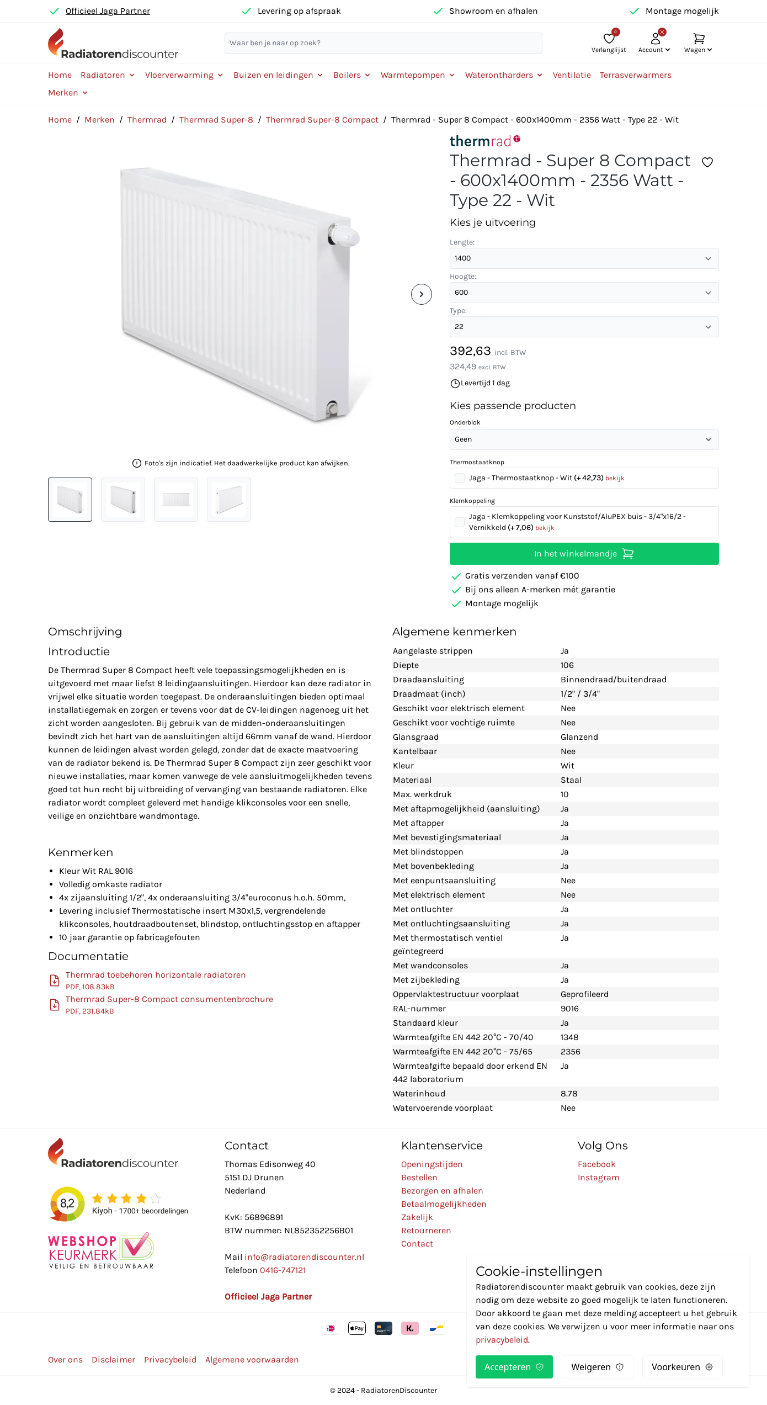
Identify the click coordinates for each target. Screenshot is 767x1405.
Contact (417, 1243)
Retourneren (426, 1230)
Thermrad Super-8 (216, 119)
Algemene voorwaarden (252, 1359)
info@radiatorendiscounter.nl (304, 1257)
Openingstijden (432, 1164)
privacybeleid (502, 1339)
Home (60, 75)
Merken (99, 119)
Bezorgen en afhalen (442, 1190)
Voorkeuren (682, 1367)
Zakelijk (417, 1217)
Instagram (599, 1177)
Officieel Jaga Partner (108, 11)
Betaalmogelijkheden (444, 1204)
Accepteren (514, 1367)
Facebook (597, 1164)
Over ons (65, 1359)
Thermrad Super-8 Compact (322, 119)
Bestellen (419, 1177)
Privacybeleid (170, 1359)
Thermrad (147, 119)
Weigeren (597, 1367)
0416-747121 (283, 1270)
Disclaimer (113, 1359)
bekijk (615, 478)
